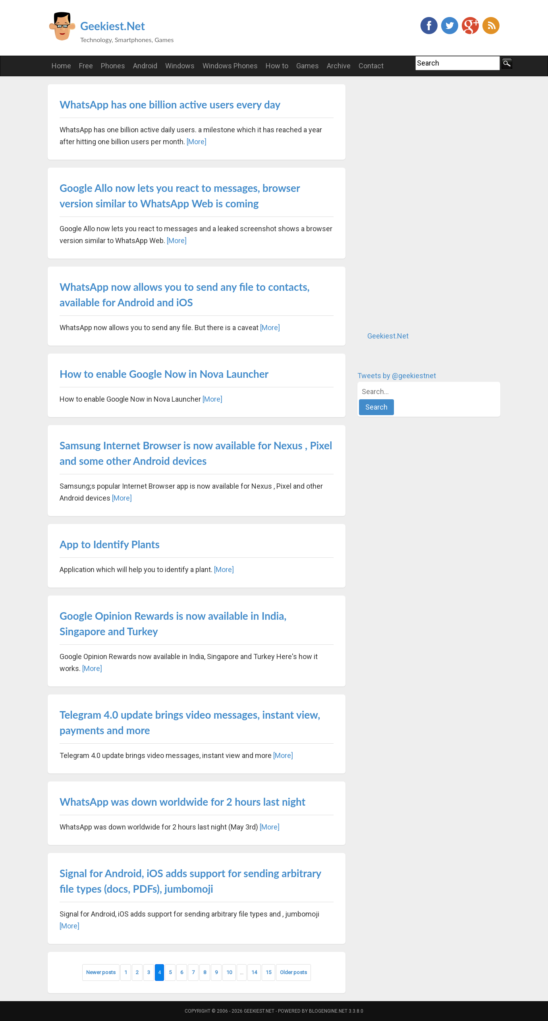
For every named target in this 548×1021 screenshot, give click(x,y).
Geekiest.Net (112, 26)
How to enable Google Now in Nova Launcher (164, 373)
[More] (196, 141)
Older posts (293, 972)
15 (268, 972)
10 (229, 972)
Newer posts (101, 972)
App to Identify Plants (110, 544)
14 (254, 972)
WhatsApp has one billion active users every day (170, 104)
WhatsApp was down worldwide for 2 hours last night (182, 801)
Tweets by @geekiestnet (396, 375)
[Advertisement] (417, 203)
